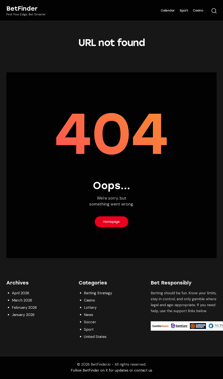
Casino (89, 300)
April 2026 (20, 293)
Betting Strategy (98, 293)
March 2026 (22, 300)
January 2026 (23, 314)
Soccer (90, 322)
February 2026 (24, 307)
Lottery (90, 307)
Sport (89, 329)
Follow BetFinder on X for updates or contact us (111, 370)
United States (95, 336)
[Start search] (214, 11)
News (88, 314)
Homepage (111, 222)
